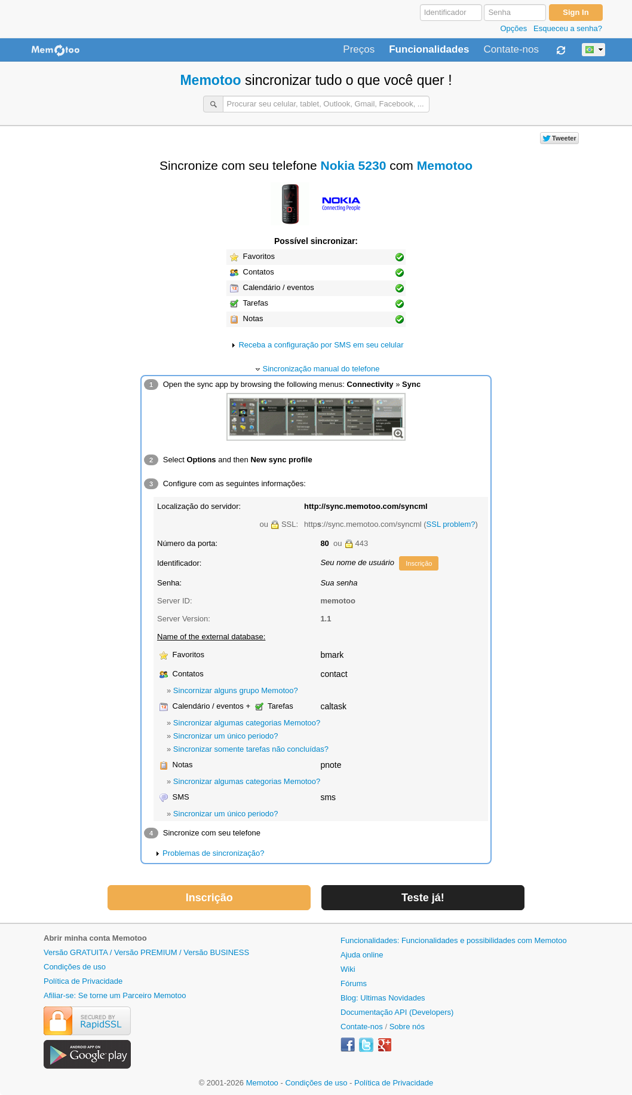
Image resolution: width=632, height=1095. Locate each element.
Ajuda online (362, 954)
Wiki (347, 969)
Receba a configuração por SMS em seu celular (320, 344)
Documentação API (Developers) (396, 1012)
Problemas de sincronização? (213, 853)
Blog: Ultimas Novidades (382, 997)
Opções (513, 28)
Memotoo (210, 80)
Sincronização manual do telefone (321, 368)
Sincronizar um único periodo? (225, 735)
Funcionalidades (429, 49)
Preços (359, 49)
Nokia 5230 (353, 165)
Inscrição (419, 563)
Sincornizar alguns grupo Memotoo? (235, 690)
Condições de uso (75, 966)
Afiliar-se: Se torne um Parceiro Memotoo (115, 995)
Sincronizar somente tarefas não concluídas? (251, 749)
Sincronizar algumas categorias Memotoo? (246, 722)
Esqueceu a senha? (567, 28)
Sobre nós (407, 1026)
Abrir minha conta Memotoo (95, 938)
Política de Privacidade (83, 981)
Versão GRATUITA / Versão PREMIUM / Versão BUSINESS (146, 952)
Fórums (353, 983)
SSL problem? (451, 524)
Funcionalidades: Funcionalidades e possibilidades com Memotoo (453, 940)
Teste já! (422, 898)
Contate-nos (511, 49)
